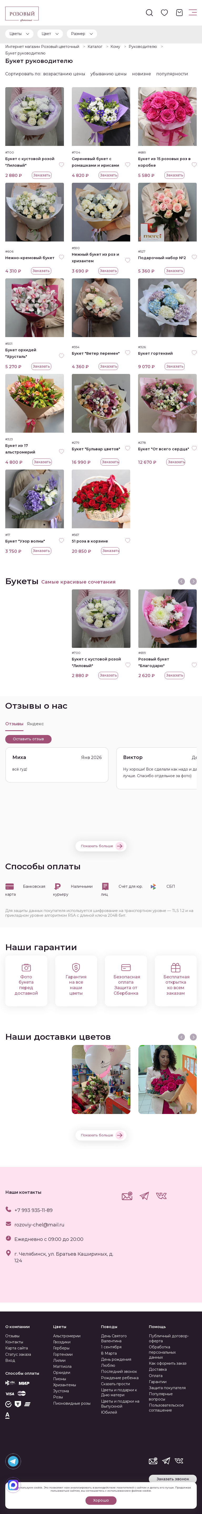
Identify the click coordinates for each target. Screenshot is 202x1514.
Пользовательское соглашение (166, 1408)
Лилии (59, 1360)
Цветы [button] (15, 33)
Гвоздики (61, 1342)
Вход (10, 1360)
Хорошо (101, 1500)
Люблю (108, 1365)
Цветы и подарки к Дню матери (119, 1392)
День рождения (116, 1359)
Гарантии (157, 1381)
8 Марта (109, 1353)
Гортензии (63, 1354)
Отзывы (12, 1336)
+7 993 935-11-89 (33, 1219)
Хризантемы (64, 1385)
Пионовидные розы (71, 1403)
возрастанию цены (64, 73)
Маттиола (62, 1366)
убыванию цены (108, 73)
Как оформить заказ (167, 1363)
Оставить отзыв (28, 748)
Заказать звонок (173, 1479)
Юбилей (109, 1412)
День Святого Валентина (114, 1338)
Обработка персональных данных (162, 1352)
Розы (58, 1397)
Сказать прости (115, 1384)
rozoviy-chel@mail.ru (39, 1234)
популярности (172, 73)
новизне (141, 73)
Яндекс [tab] (35, 732)
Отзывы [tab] (14, 732)
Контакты (14, 1342)
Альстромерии (66, 1336)
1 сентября (111, 1347)
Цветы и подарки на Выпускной (120, 1404)
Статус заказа (18, 1354)
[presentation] (181, 588)
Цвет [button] (46, 33)
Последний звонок (119, 1371)
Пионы (59, 1379)
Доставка (158, 1369)
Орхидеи (61, 1372)
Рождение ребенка (120, 1377)
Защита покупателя (167, 1387)
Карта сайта (16, 1348)
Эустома (61, 1391)
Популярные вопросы (161, 1396)
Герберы (61, 1348)
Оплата (156, 1375)
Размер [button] (78, 33)
